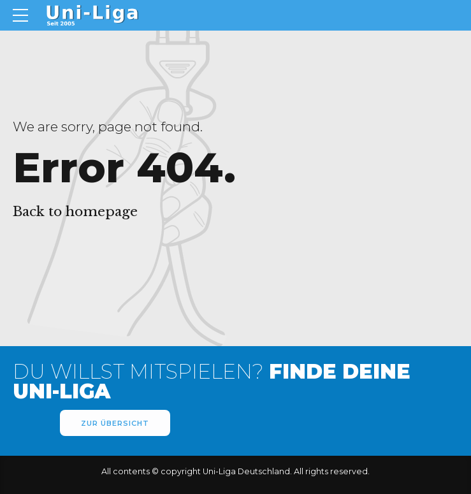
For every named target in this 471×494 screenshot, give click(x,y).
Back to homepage (75, 211)
